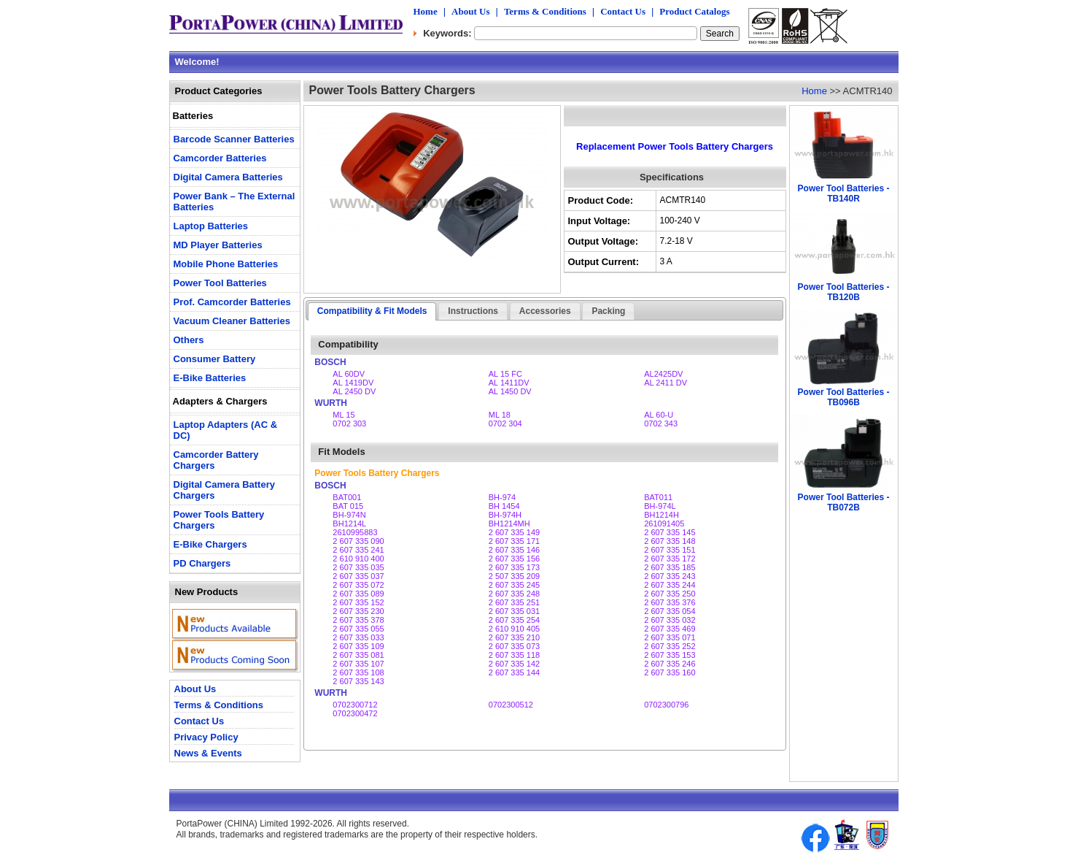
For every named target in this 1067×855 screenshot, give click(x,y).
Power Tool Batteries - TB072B (844, 502)
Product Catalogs (694, 11)
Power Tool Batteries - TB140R (844, 193)
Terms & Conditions (545, 11)
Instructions (473, 311)
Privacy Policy (206, 737)
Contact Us (622, 11)
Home (426, 11)
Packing (608, 311)
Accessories (545, 311)
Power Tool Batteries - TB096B (844, 397)
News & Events (208, 753)
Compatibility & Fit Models (372, 311)
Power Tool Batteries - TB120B (844, 292)
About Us (470, 11)
